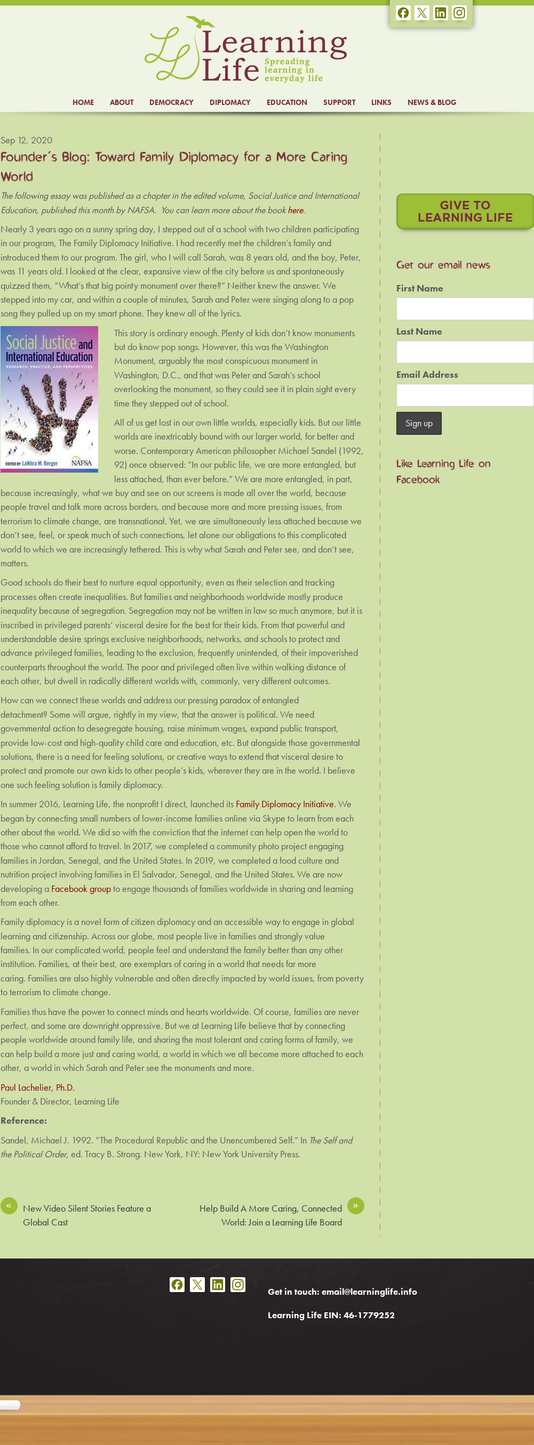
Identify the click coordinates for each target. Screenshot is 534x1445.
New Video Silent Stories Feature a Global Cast (76, 1215)
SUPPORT (339, 102)
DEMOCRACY (171, 102)
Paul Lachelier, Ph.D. (38, 1087)
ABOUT (121, 102)
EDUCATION (287, 102)
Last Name (419, 331)
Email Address (427, 374)
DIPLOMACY (230, 102)
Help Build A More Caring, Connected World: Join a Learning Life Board (282, 1215)
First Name (419, 288)
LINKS (381, 102)
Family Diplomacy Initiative (285, 804)
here (295, 210)
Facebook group (81, 889)
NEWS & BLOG (432, 102)
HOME (83, 102)
